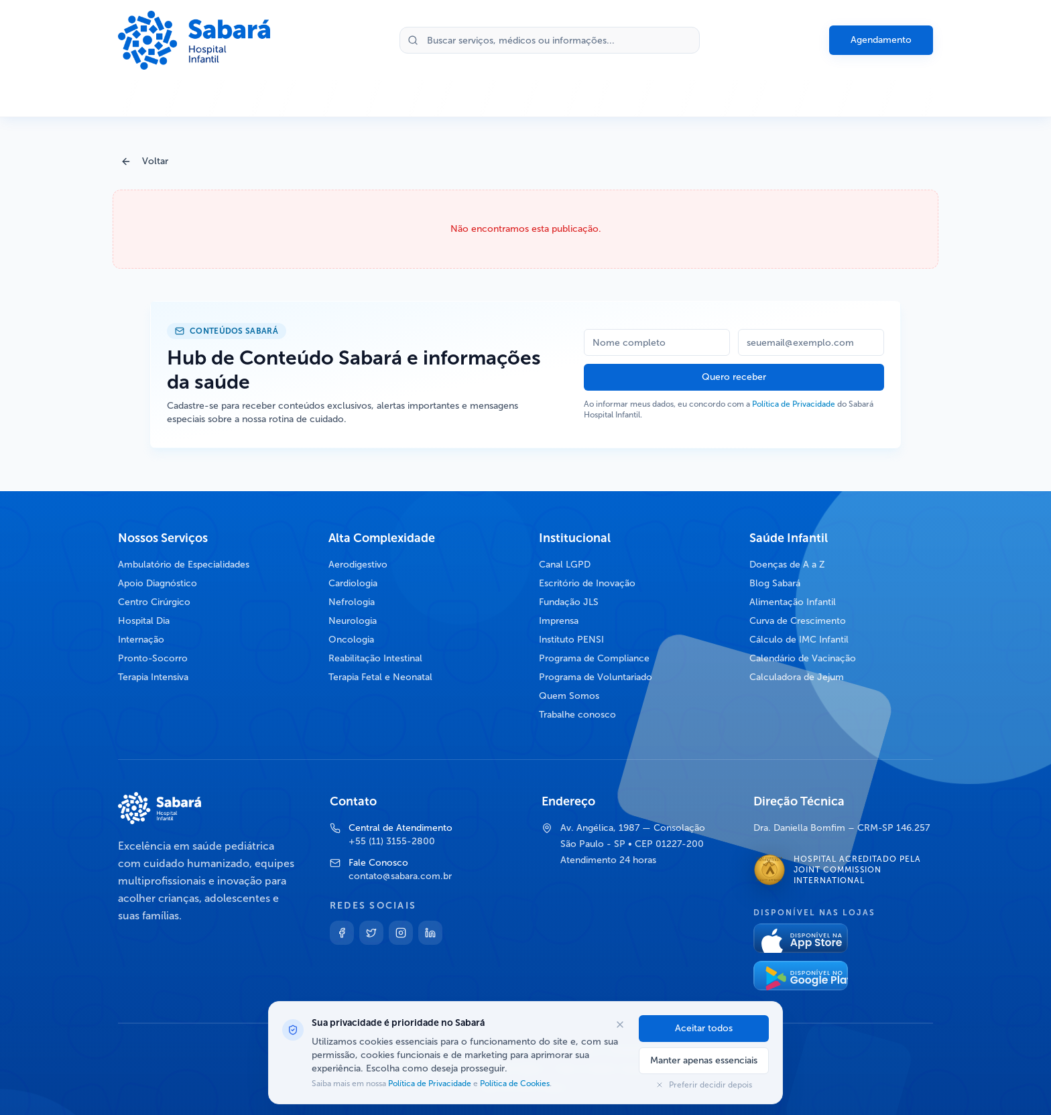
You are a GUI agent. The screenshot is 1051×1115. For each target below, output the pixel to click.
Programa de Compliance (594, 658)
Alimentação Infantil (792, 602)
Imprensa (558, 621)
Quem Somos (569, 696)
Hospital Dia (144, 621)
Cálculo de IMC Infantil (799, 639)
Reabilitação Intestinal (375, 658)
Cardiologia (352, 583)
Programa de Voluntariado (595, 677)
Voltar (144, 161)
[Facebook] (342, 933)
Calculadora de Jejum (796, 677)
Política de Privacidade (793, 404)
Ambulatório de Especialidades (183, 564)
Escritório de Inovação (587, 583)
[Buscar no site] (549, 40)
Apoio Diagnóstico (157, 583)
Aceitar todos (704, 1028)
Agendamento (881, 40)
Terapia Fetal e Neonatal (380, 677)
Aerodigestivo (357, 564)
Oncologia (351, 639)
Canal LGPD (565, 564)
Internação (141, 639)
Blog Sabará (774, 583)
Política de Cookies (514, 1083)
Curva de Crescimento (797, 621)
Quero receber (734, 377)
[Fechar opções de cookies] (620, 1024)
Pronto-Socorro (153, 658)
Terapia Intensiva (153, 677)
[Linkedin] (430, 933)
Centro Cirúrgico (154, 602)
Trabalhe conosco (577, 714)
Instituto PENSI (571, 639)
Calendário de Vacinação (802, 658)
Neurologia (352, 621)
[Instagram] (401, 933)
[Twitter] (371, 933)
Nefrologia (351, 602)
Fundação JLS (569, 602)
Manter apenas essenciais (703, 1060)
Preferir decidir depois (704, 1085)
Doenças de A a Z (787, 564)
